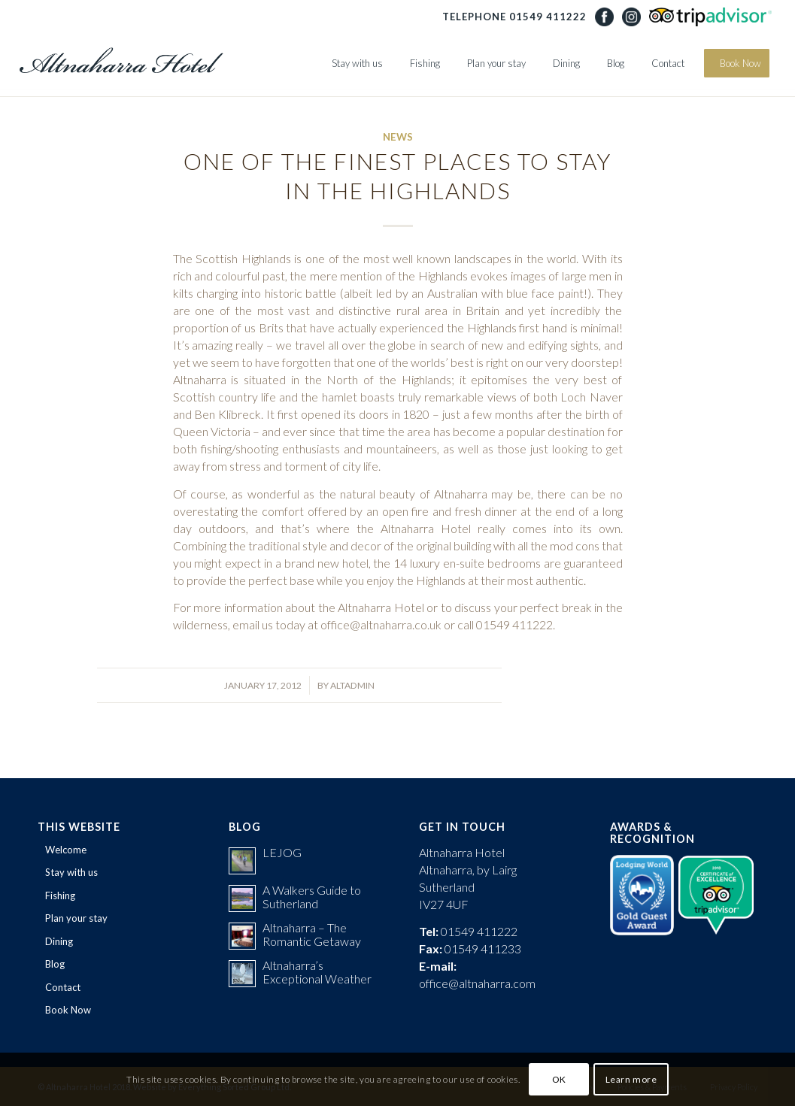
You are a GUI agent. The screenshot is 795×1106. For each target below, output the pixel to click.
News (398, 137)
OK (559, 1079)
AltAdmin (352, 685)
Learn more (631, 1079)
